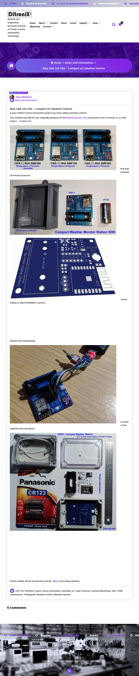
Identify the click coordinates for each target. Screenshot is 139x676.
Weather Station (45, 594)
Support (83, 23)
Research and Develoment (72, 3)
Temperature (16, 594)
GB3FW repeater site (77, 118)
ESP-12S (20, 591)
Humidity (66, 591)
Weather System (62, 594)
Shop (95, 23)
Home (32, 23)
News (64, 23)
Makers (94, 635)
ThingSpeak (30, 594)
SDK (114, 591)
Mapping (45, 635)
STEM (12, 3)
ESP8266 (29, 591)
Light (78, 591)
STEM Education (70, 635)
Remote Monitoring (101, 591)
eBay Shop (35, 26)
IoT (73, 591)
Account (47, 26)
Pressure (86, 591)
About (42, 23)
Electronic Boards (36, 3)
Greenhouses (117, 635)
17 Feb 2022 (18, 91)
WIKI (55, 581)
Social (73, 23)
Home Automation (108, 3)
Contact (54, 23)
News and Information (79, 62)
